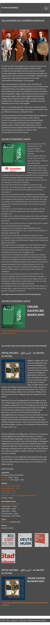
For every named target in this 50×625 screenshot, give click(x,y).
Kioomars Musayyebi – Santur (10, 488)
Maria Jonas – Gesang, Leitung (10, 504)
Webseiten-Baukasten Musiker (37, 620)
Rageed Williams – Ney (8, 493)
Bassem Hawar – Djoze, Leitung (11, 486)
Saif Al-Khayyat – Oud (8, 490)
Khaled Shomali (6, 522)
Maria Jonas (5, 477)
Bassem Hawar (6, 480)
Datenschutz (23, 620)
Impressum (14, 620)
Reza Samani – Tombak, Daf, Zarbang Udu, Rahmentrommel (19, 495)
